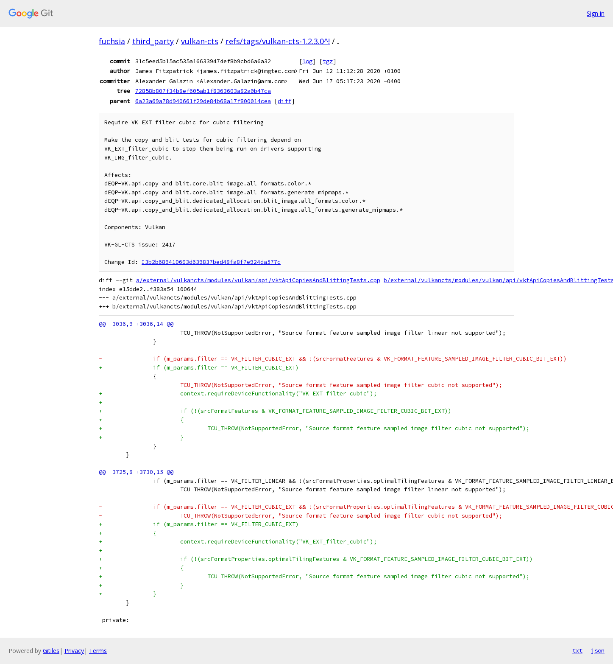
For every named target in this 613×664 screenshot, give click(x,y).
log (307, 61)
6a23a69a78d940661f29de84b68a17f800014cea (203, 101)
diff (284, 101)
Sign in (596, 13)
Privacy (74, 651)
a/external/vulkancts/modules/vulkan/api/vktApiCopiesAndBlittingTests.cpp (258, 280)
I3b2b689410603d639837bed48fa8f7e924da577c (211, 262)
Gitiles (51, 651)
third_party (153, 41)
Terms (98, 651)
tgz (328, 61)
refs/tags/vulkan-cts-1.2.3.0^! (278, 41)
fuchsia (112, 41)
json (598, 650)
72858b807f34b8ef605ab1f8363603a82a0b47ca (203, 91)
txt (577, 650)
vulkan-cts (199, 41)
